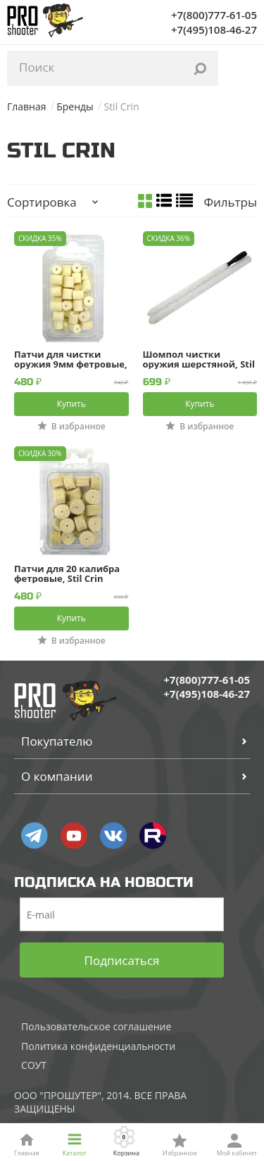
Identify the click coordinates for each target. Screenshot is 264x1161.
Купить (71, 404)
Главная (26, 106)
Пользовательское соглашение (96, 1026)
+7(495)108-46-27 (214, 29)
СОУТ (33, 1065)
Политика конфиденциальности (98, 1046)
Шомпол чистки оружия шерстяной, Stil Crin (199, 359)
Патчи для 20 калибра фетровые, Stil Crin (67, 573)
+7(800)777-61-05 (214, 15)
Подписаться (122, 960)
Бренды (75, 106)
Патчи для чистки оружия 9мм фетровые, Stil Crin (70, 359)
